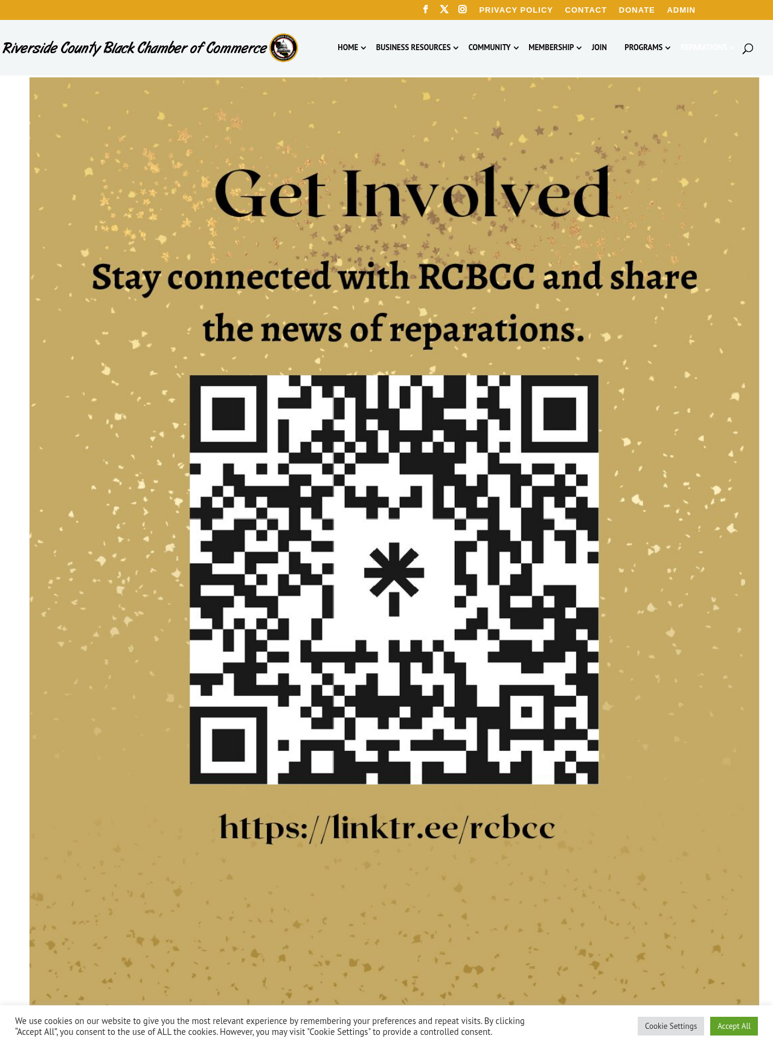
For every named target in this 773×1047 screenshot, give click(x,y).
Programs (643, 48)
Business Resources (413, 48)
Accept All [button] (734, 1026)
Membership (551, 48)
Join (599, 48)
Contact (586, 10)
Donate (637, 10)
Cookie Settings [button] (671, 1026)
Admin (681, 10)
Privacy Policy (516, 10)
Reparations (704, 48)
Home (348, 48)
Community (490, 48)
